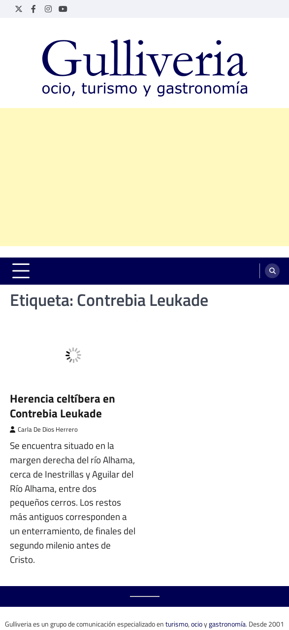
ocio (196, 624)
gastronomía (227, 624)
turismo (176, 624)
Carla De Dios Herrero (44, 429)
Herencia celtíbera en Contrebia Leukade (62, 406)
